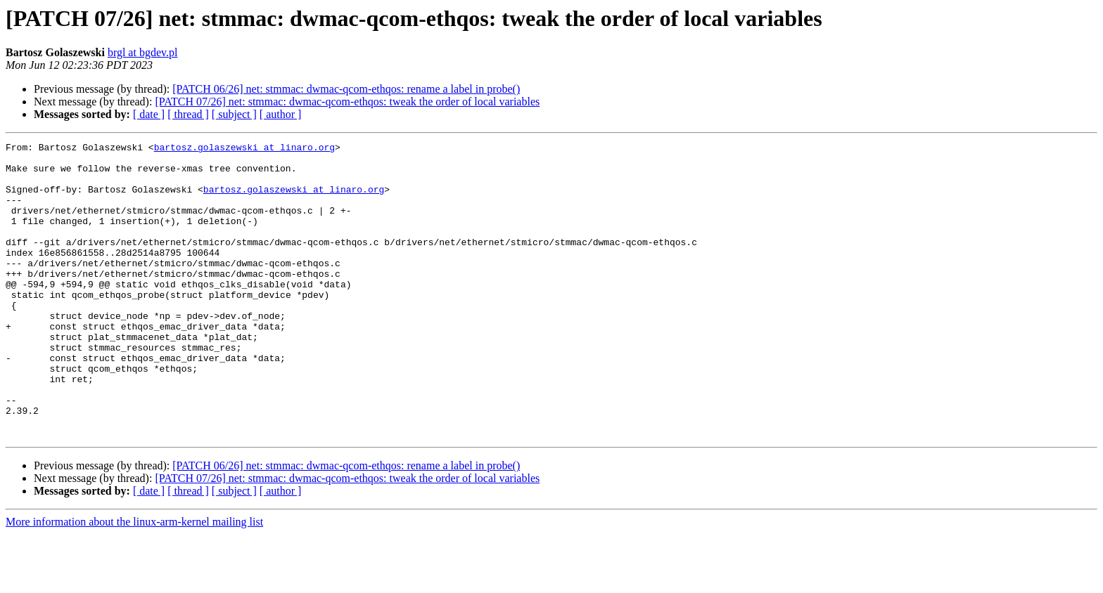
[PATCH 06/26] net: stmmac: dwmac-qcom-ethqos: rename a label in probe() (346, 89)
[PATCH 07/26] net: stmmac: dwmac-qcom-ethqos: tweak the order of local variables (347, 101)
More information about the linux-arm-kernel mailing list (134, 581)
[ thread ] (188, 114)
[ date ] (149, 114)
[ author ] (281, 114)
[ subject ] (234, 114)
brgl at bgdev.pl (143, 52)
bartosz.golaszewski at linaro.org (244, 149)
